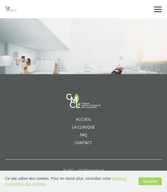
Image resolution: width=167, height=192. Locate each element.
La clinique (83, 127)
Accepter (150, 181)
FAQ (83, 134)
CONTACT (83, 142)
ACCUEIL (83, 119)
